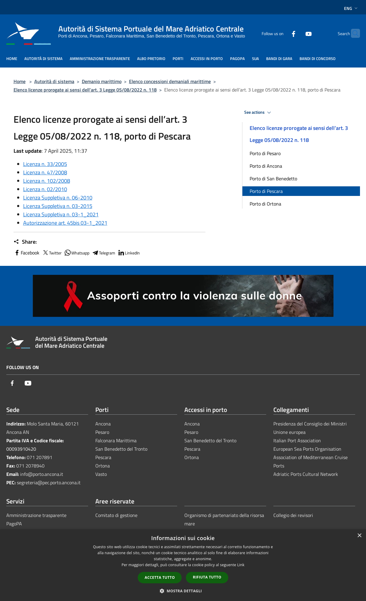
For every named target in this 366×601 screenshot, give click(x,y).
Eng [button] (351, 8)
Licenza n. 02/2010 (45, 189)
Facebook (26, 252)
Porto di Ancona (266, 166)
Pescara (103, 457)
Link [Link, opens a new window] (241, 564)
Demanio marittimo (101, 81)
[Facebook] (282, 33)
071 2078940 (30, 465)
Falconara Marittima (116, 440)
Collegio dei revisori (293, 515)
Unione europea (289, 432)
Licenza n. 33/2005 (45, 164)
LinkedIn (129, 252)
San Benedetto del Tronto (121, 448)
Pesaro (102, 432)
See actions (258, 112)
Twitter (52, 252)
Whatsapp (76, 252)
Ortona (102, 465)
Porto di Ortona (265, 203)
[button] (183, 591)
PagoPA (14, 523)
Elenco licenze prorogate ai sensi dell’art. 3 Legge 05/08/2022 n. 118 (85, 89)
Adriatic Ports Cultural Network (305, 474)
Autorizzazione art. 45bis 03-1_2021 (65, 223)
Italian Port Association (297, 440)
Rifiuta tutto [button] (207, 577)
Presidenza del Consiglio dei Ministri (310, 423)
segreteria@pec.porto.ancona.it (49, 482)
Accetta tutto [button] (160, 577)
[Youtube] (297, 33)
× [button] (359, 535)
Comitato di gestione (116, 515)
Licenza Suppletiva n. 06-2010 (57, 198)
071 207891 (39, 457)
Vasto (101, 474)
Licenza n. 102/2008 (46, 181)
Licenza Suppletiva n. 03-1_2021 (61, 214)
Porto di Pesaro (265, 153)
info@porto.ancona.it (41, 474)
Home (20, 81)
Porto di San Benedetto (273, 178)
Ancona (103, 423)
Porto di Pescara (266, 191)
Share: (25, 242)
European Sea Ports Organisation (307, 448)
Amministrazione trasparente (36, 515)
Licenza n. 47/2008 (45, 172)
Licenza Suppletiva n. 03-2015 (57, 206)
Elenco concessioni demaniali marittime (170, 81)
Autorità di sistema (54, 81)
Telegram (103, 252)
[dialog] (183, 565)
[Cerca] (353, 33)
